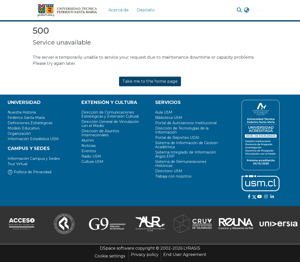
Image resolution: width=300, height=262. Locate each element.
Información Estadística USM (33, 139)
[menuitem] (246, 10)
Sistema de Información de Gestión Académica (186, 145)
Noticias (88, 145)
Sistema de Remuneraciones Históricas (180, 163)
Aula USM (163, 112)
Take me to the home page (150, 81)
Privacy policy (144, 254)
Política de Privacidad (29, 172)
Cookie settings (110, 256)
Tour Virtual (17, 164)
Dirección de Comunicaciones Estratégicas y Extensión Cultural (110, 114)
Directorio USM (168, 171)
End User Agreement (184, 254)
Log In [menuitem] (257, 10)
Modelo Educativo (24, 128)
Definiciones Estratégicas (30, 123)
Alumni (87, 140)
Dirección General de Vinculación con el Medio (110, 123)
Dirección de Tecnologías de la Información (182, 130)
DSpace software (117, 248)
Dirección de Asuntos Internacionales (100, 133)
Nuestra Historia (22, 112)
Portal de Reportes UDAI (177, 137)
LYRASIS (191, 248)
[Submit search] (239, 10)
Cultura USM (92, 161)
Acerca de (118, 10)
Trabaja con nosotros (173, 176)
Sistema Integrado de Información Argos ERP (185, 154)
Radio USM (91, 156)
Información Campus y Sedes (34, 158)
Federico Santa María (26, 117)
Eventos (88, 151)
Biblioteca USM (168, 117)
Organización (19, 133)
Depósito (146, 10)
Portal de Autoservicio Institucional (186, 123)
